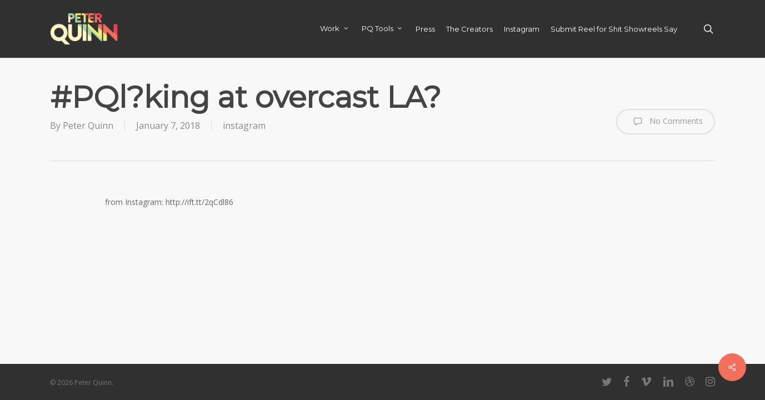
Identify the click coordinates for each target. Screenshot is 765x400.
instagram (244, 125)
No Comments (665, 121)
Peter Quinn (88, 125)
